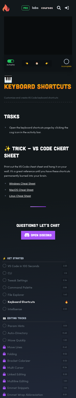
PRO (25, 8)
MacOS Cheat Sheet (21, 189)
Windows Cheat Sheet (22, 183)
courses (47, 7)
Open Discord (38, 235)
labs (35, 7)
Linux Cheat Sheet (20, 195)
